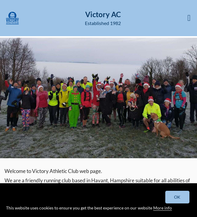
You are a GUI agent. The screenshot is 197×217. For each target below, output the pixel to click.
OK (177, 197)
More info (162, 207)
